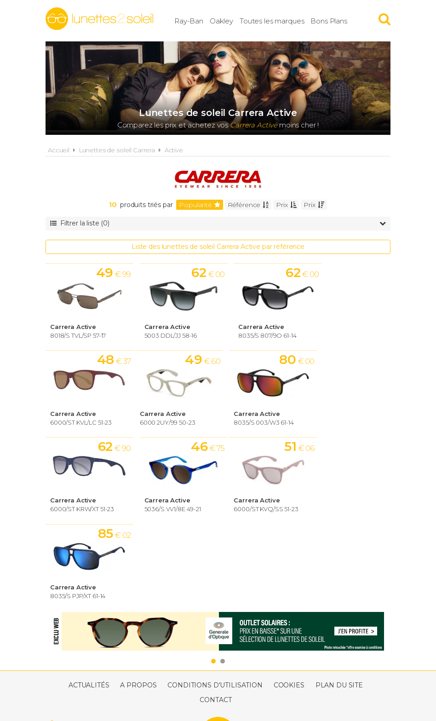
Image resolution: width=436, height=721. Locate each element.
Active (174, 150)
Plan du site (339, 601)
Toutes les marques (277, 20)
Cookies (289, 601)
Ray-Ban (194, 20)
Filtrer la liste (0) (218, 223)
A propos (138, 601)
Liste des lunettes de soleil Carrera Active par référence (218, 246)
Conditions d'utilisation (215, 601)
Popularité (199, 205)
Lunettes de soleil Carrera (117, 150)
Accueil (58, 150)
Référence (248, 205)
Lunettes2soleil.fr (99, 18)
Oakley (227, 20)
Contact (215, 615)
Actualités (89, 601)
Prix (286, 205)
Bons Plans (334, 20)
